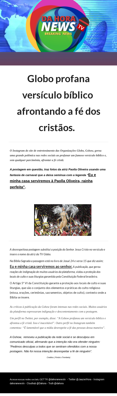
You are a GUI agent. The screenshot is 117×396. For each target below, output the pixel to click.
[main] (58, 103)
